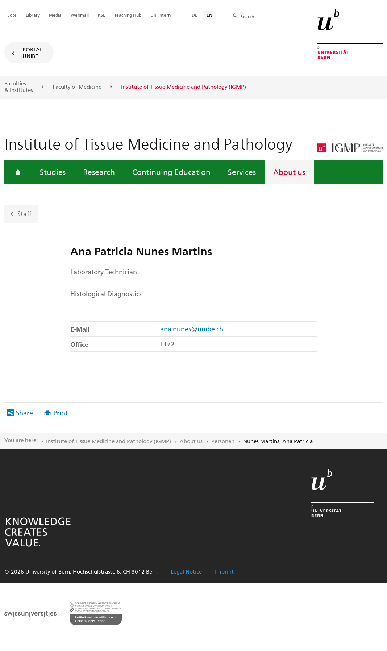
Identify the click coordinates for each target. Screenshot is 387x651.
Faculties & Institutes (18, 86)
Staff (24, 213)
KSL (101, 15)
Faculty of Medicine (77, 87)
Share (24, 412)
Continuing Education (171, 172)
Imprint (224, 571)
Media (55, 15)
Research (99, 172)
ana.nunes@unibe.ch (191, 328)
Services (242, 172)
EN (209, 15)
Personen (222, 441)
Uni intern (160, 15)
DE (194, 15)
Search (247, 16)
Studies (53, 172)
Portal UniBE (32, 52)
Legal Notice (186, 571)
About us (289, 172)
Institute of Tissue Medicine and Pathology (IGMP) (108, 441)
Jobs (12, 15)
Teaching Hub (127, 15)
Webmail (80, 15)
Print (60, 412)
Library (33, 15)
